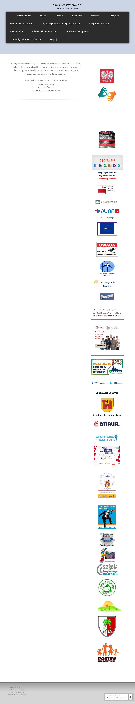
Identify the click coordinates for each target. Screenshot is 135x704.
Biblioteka (107, 286)
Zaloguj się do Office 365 (107, 172)
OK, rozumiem (111, 698)
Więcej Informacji (122, 698)
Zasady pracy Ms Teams (107, 178)
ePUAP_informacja (107, 217)
